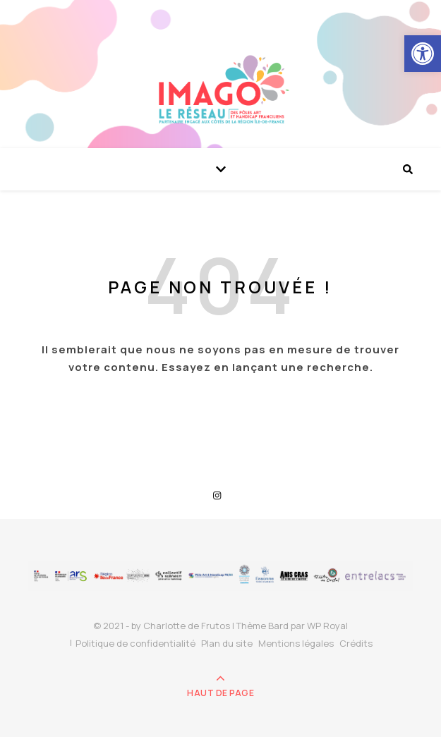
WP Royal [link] (327, 625)
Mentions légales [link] (296, 643)
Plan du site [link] (227, 643)
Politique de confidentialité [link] (135, 643)
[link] (422, 53)
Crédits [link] (356, 643)
